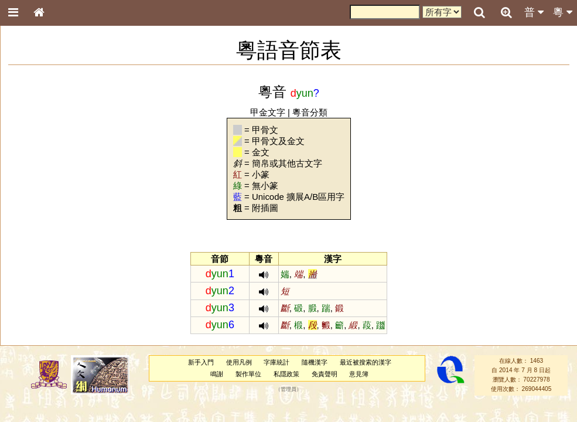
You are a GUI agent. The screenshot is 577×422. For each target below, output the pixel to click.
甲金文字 (267, 112)
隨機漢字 (314, 362)
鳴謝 (216, 373)
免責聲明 (324, 373)
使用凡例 (239, 362)
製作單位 (248, 373)
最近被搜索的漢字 (365, 362)
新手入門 (201, 362)
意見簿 (358, 373)
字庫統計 (276, 362)
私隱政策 (286, 373)
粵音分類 (309, 112)
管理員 (288, 389)
